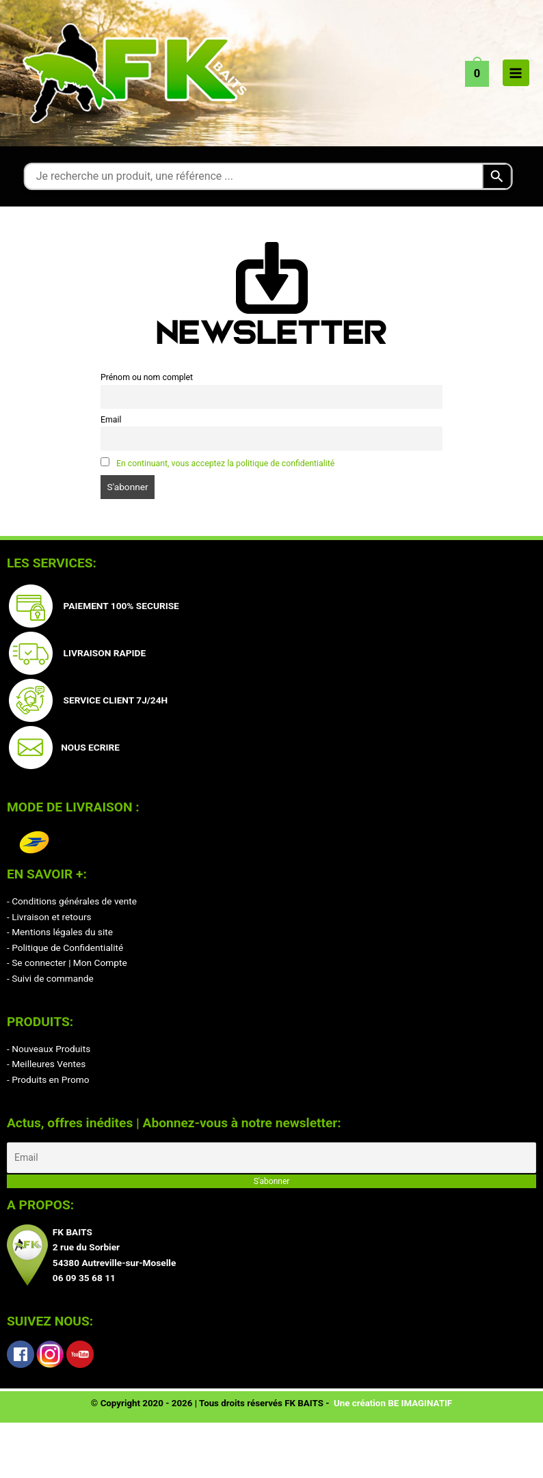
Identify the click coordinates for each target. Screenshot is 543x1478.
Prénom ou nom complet (147, 377)
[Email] (271, 1157)
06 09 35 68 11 (84, 1278)
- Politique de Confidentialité (65, 947)
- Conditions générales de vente (72, 901)
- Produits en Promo (48, 1079)
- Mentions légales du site (60, 931)
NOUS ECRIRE (88, 747)
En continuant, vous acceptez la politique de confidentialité (225, 463)
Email (111, 420)
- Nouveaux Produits (48, 1048)
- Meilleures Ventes (46, 1063)
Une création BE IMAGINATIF (393, 1404)
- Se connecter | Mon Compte (67, 962)
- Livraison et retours (49, 916)
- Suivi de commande (50, 978)
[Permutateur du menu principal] (516, 72)
